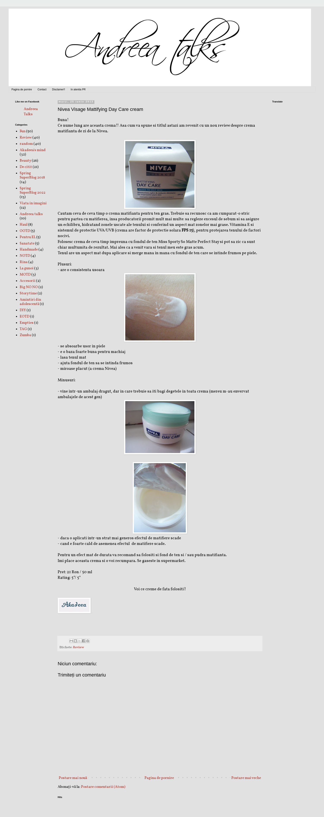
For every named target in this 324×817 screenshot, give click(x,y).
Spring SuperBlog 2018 (32, 175)
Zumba (25, 335)
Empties (26, 322)
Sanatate (27, 243)
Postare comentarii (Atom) (103, 786)
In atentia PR (78, 89)
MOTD (25, 274)
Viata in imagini (33, 203)
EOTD (24, 316)
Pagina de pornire (21, 89)
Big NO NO (29, 287)
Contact (42, 89)
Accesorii (27, 280)
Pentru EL (28, 237)
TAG (23, 329)
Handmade (29, 249)
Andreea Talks (31, 112)
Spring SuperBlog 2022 (32, 190)
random (26, 143)
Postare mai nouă (73, 778)
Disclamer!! (58, 89)
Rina (24, 262)
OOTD (25, 230)
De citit (26, 166)
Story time (28, 293)
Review (78, 647)
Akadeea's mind (33, 150)
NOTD (25, 255)
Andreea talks (31, 214)
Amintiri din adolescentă (30, 301)
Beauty (25, 160)
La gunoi (26, 268)
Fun (22, 131)
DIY (23, 310)
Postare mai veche (246, 778)
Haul (23, 224)
